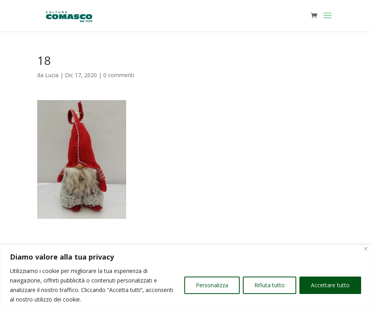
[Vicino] (365, 248)
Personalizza (212, 285)
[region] (185, 278)
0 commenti (118, 75)
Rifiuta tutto (269, 285)
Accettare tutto (330, 285)
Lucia (52, 75)
